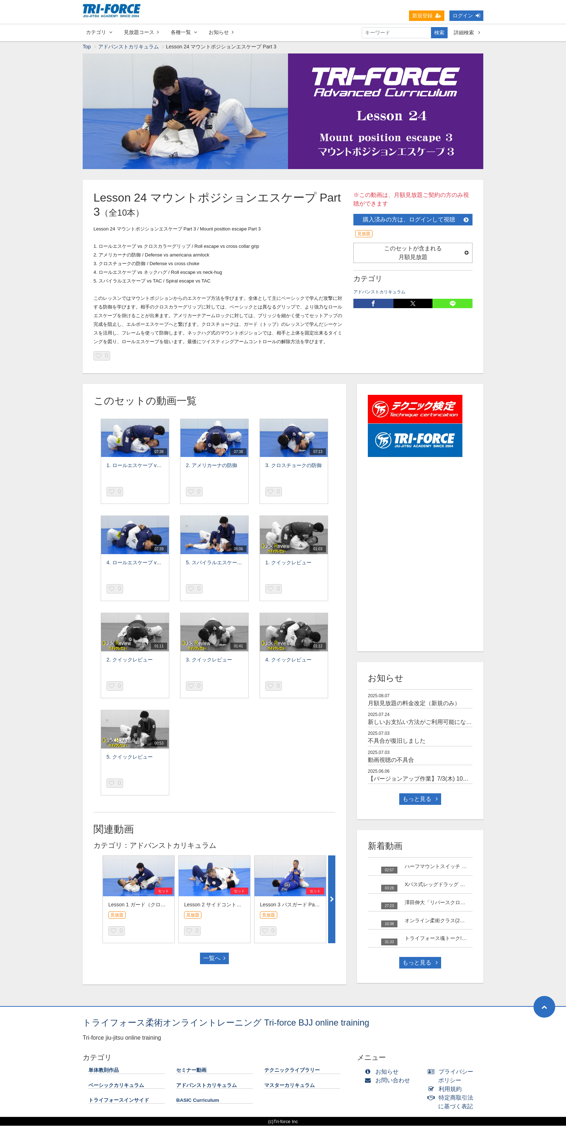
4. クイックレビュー (288, 661)
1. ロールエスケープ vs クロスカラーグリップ (158, 467)
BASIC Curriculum (197, 1101)
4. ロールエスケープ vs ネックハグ (146, 564)
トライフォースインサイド (118, 1101)
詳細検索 (467, 32)
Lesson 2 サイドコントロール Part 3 (225, 906)
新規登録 (426, 15)
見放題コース (141, 32)
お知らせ (221, 32)
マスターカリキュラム (289, 1087)
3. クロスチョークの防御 (293, 467)
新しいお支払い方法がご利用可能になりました (428, 723)
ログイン (466, 15)
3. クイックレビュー (209, 661)
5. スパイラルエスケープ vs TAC (223, 564)
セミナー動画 (191, 1071)
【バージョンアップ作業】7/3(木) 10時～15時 (427, 780)
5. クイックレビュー (129, 758)
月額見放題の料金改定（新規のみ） (414, 705)
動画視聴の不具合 (391, 761)
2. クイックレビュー (129, 661)
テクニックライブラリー (292, 1071)
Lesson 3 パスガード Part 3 (291, 906)
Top (87, 48)
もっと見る (420, 800)
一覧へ (214, 960)
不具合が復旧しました (397, 742)
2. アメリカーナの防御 (211, 467)
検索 (439, 32)
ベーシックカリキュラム (116, 1087)
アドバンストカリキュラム (128, 48)
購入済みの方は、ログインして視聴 (416, 221)
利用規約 (446, 1090)
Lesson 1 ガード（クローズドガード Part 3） (159, 906)
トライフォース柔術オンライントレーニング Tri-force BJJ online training (226, 1024)
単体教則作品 (103, 1071)
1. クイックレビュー (288, 564)
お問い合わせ (389, 1082)
